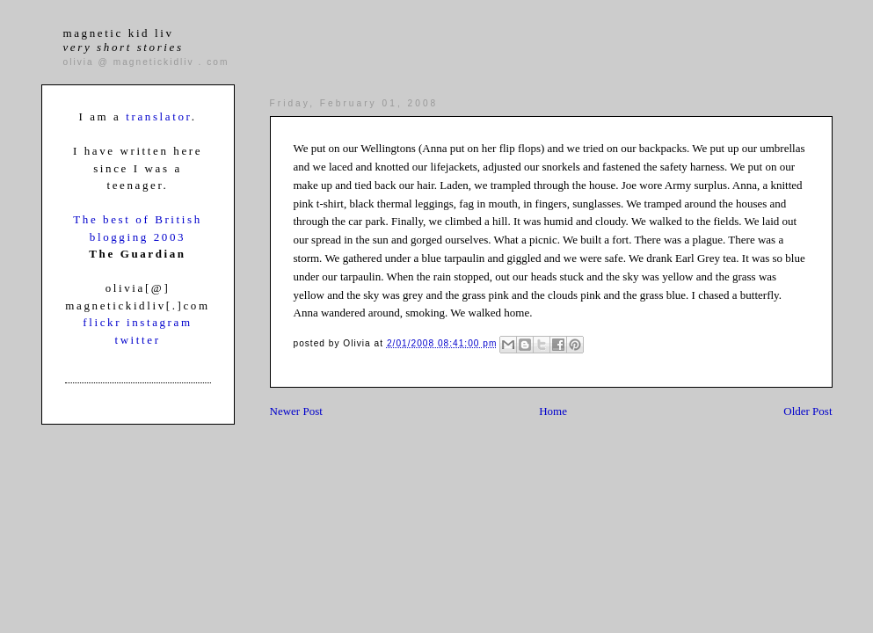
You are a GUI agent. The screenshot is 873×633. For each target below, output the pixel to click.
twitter (137, 339)
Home (553, 411)
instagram (160, 322)
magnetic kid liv (123, 40)
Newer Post (296, 411)
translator (158, 116)
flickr (105, 322)
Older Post (807, 411)
